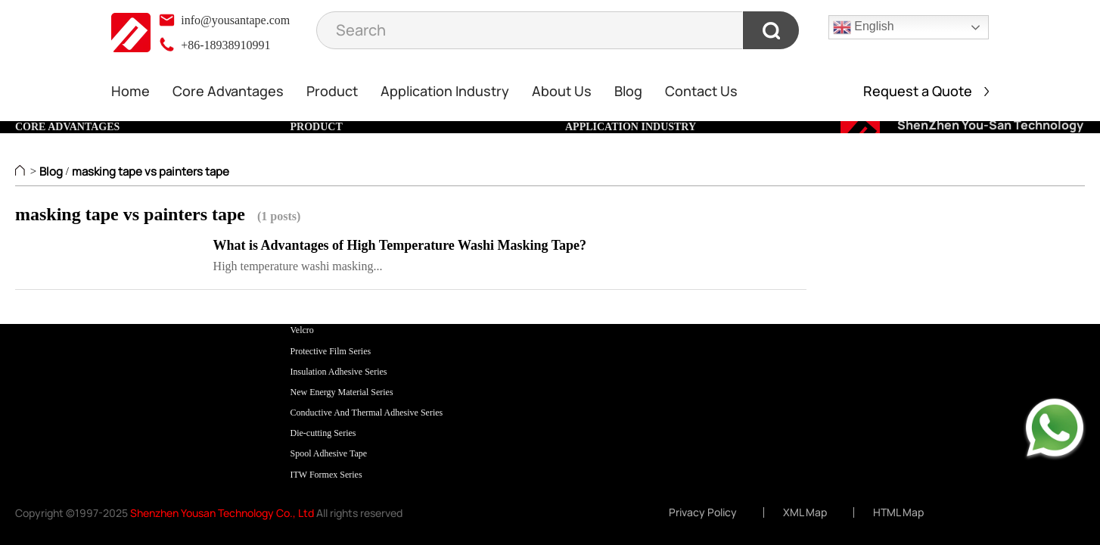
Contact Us (701, 91)
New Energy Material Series (342, 392)
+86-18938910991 (214, 45)
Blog (628, 91)
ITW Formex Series (326, 474)
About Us (562, 91)
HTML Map (898, 512)
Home (130, 91)
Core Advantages (228, 91)
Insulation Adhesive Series (339, 371)
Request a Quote (926, 91)
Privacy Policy (703, 512)
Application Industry (445, 91)
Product (332, 91)
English (863, 27)
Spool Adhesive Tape (329, 453)
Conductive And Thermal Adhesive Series (367, 412)
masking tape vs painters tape (150, 171)
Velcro (302, 330)
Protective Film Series (331, 351)
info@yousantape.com (224, 20)
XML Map (805, 512)
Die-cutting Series (323, 433)
